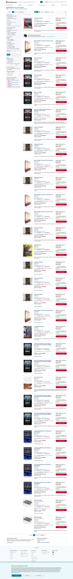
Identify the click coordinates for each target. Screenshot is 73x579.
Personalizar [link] (39, 575)
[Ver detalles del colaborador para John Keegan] (36, 59)
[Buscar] (41, 2)
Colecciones (11, 553)
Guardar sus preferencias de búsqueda (43, 542)
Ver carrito (11, 558)
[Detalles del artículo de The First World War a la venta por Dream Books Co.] (27, 383)
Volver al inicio (36, 547)
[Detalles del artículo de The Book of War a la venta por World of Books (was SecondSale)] (27, 250)
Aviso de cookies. (32, 571)
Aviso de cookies (33, 560)
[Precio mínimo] (8, 65)
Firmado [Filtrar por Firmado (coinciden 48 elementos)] (9, 44)
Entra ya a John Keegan (50, 36)
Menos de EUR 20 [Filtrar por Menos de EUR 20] (10, 59)
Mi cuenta (11, 555)
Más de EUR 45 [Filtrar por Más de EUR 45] (10, 62)
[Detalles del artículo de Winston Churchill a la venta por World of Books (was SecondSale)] (27, 520)
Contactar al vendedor (37, 26)
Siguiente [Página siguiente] (42, 535)
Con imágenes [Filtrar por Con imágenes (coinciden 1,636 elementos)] (11, 47)
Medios (32, 553)
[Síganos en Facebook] (53, 552)
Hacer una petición (10, 542)
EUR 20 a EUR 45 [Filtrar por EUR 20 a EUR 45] (10, 61)
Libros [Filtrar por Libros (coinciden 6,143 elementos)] (9, 17)
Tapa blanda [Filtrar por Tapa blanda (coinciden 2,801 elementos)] (10, 40)
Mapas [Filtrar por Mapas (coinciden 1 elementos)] (9, 24)
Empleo (32, 555)
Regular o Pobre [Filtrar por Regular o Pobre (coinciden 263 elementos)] (11, 33)
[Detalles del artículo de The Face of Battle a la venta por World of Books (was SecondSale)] (27, 63)
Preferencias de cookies (55, 570)
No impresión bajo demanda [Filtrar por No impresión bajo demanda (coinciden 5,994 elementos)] (13, 48)
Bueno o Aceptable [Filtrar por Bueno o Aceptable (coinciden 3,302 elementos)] (11, 32)
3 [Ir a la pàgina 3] (38, 535)
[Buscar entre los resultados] (44, 14)
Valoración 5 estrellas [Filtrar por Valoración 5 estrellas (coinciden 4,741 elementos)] (14, 86)
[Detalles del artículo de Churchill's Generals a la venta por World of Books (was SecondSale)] (27, 24)
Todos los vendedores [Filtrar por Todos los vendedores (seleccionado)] (11, 78)
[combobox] (29, 2)
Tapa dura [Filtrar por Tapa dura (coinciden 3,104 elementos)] (10, 39)
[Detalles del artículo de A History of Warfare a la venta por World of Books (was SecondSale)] (27, 130)
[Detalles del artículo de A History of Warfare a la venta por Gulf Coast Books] (27, 297)
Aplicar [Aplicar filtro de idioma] (8, 54)
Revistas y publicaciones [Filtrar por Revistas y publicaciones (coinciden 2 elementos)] (11, 18)
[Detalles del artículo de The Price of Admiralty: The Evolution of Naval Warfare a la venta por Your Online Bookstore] (27, 453)
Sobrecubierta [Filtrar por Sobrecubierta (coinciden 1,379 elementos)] (10, 46)
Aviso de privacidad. (17, 572)
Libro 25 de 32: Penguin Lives (38, 501)
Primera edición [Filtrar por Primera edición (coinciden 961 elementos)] (10, 43)
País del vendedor (10, 75)
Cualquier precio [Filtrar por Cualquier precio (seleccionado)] (10, 58)
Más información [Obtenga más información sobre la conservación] (13, 27)
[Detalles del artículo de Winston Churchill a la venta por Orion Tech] (27, 503)
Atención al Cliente (44, 553)
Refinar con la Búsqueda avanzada (21, 8)
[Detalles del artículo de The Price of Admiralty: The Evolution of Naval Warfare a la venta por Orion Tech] (27, 436)
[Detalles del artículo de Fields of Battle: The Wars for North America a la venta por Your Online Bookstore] (27, 316)
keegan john (12, 8)
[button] (65, 14)
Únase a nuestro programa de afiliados (24, 554)
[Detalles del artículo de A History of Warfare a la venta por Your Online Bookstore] (27, 265)
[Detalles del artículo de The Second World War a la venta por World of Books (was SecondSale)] (27, 332)
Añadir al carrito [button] (61, 27)
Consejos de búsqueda (40, 539)
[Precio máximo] (13, 65)
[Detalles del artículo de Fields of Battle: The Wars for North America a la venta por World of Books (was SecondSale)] (27, 46)
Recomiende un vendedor (24, 556)
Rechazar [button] (27, 575)
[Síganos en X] (53, 554)
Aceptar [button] (16, 575)
